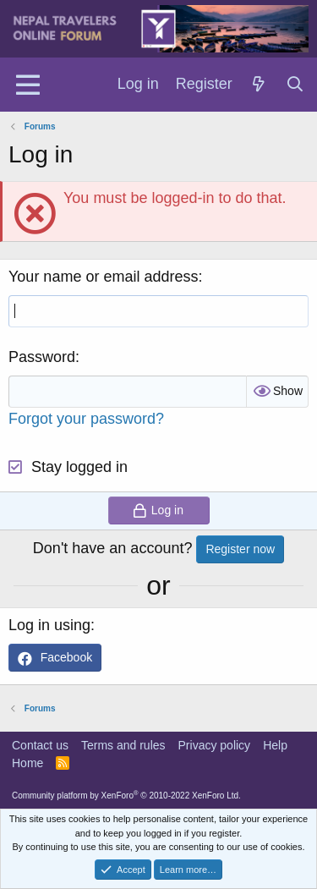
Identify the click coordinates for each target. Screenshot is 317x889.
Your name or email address (103, 276)
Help (275, 745)
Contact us (40, 745)
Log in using (49, 625)
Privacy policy (214, 745)
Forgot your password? (86, 418)
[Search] (295, 84)
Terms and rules (123, 745)
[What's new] (259, 84)
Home (27, 763)
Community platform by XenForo (126, 795)
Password (41, 356)
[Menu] (27, 85)
